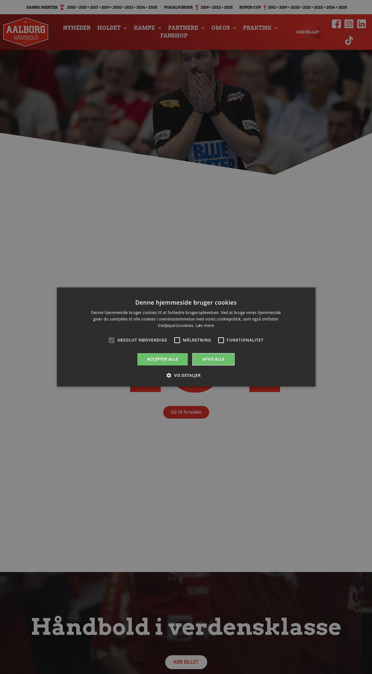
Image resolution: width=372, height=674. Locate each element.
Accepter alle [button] (162, 359)
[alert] (186, 337)
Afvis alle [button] (213, 359)
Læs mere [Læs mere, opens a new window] (205, 325)
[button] (186, 375)
